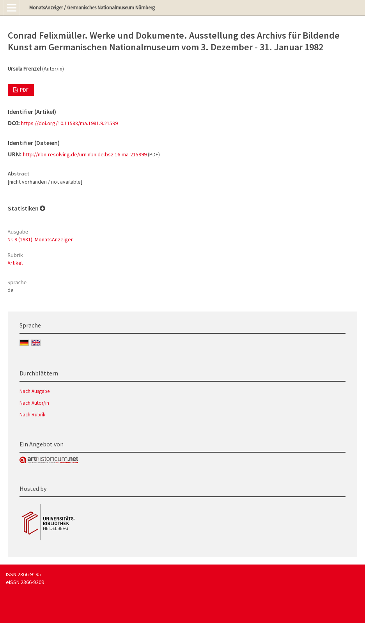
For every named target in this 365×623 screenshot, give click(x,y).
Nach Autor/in (34, 403)
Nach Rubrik (32, 414)
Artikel (15, 262)
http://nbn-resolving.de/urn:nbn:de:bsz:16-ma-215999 (85, 154)
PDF (23, 90)
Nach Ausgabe (34, 391)
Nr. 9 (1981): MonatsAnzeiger (40, 239)
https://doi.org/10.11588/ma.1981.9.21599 (69, 123)
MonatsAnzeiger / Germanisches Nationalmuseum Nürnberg (92, 7)
